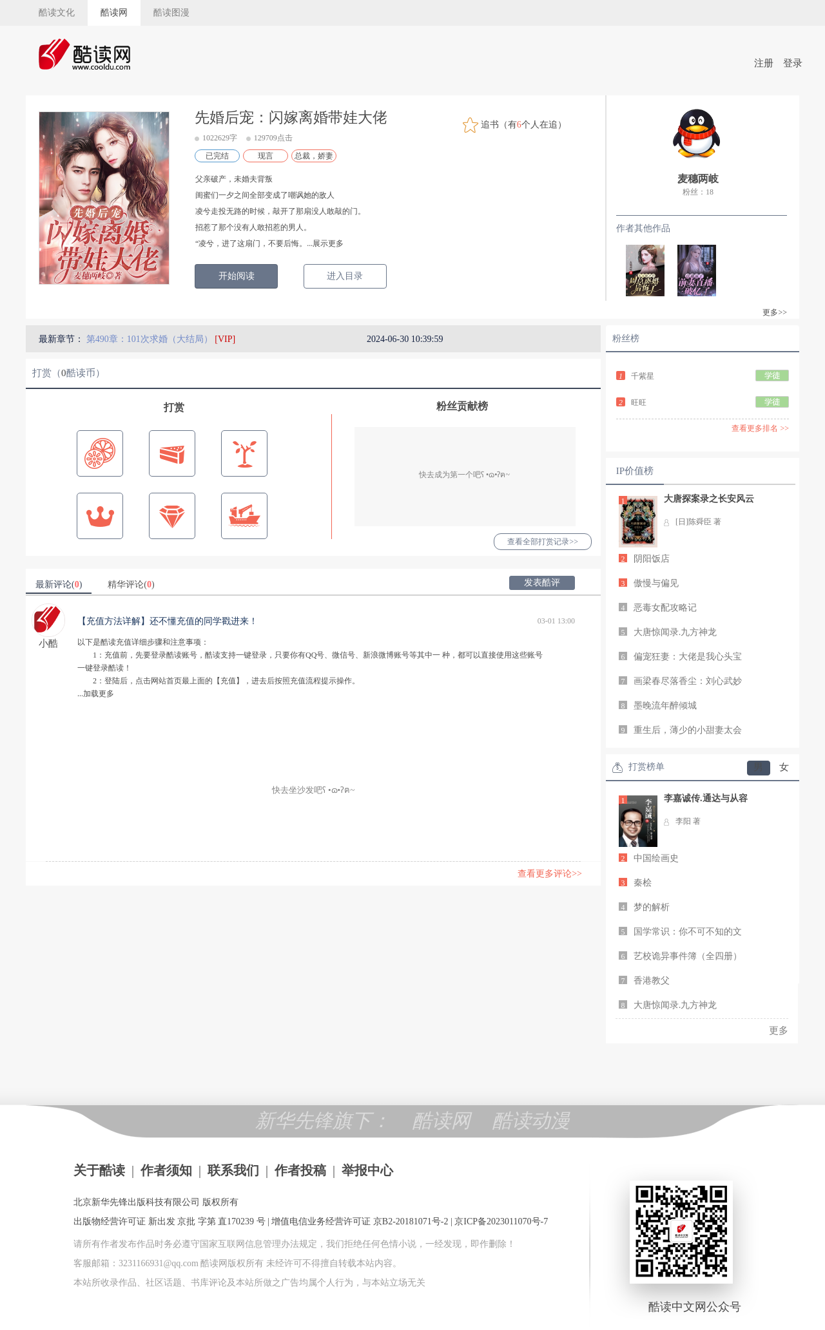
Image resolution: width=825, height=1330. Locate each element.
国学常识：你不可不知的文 (688, 931)
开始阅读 (236, 276)
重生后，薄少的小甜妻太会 (688, 730)
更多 (778, 1030)
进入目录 (345, 276)
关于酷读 (99, 1170)
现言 (265, 155)
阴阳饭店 (652, 559)
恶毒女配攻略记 (665, 608)
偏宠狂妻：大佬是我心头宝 (688, 656)
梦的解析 (652, 907)
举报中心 (367, 1170)
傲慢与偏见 (656, 583)
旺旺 (638, 402)
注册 (763, 63)
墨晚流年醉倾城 (665, 705)
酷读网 (114, 12)
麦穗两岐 (698, 178)
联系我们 (233, 1170)
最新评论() (58, 584)
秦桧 (643, 883)
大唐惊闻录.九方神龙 (675, 632)
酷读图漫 (171, 12)
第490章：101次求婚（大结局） (150, 339)
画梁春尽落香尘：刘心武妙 (688, 681)
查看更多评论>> (550, 874)
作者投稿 (300, 1170)
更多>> (774, 312)
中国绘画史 (656, 858)
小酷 (48, 643)
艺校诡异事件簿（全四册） (688, 956)
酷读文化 (57, 12)
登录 (792, 63)
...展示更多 (325, 243)
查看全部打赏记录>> (542, 541)
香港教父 (652, 980)
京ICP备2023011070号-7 (501, 1221)
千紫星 (642, 376)
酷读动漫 (531, 1120)
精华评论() (131, 584)
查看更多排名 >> (760, 428)
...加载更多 (95, 693)
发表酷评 (542, 582)
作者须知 (166, 1170)
